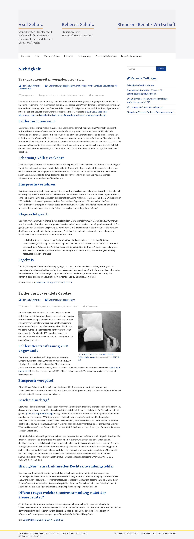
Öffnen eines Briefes (87, 354)
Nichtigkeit (67, 95)
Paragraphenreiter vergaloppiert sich (51, 79)
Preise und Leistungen (106, 56)
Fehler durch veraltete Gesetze (44, 293)
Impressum (145, 533)
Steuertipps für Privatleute (89, 85)
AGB (154, 533)
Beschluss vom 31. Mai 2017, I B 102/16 (43, 519)
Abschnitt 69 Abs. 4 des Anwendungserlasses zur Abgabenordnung (72, 115)
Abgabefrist (45, 95)
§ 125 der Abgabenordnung (39, 413)
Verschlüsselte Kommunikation (127, 533)
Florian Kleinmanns (31, 85)
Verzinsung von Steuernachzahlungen (145, 107)
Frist (61, 95)
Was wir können (52, 56)
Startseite (25, 56)
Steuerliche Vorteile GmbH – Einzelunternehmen (150, 112)
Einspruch (54, 95)
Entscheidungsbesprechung (61, 85)
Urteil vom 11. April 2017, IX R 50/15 (54, 282)
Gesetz (54, 306)
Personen (68, 56)
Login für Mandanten (131, 56)
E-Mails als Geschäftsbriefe (140, 85)
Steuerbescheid (78, 95)
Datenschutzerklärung (167, 533)
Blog (37, 56)
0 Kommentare (96, 95)
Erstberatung (84, 56)
